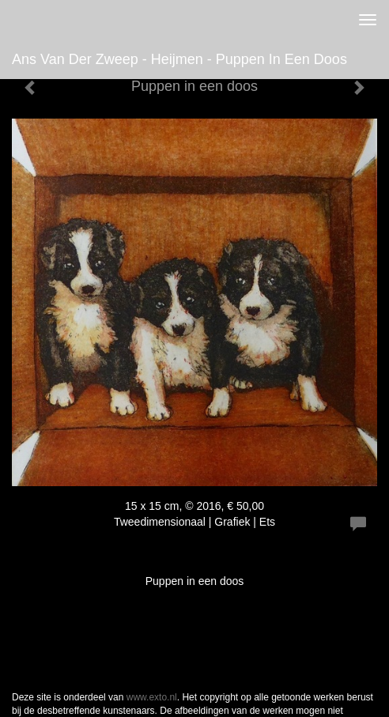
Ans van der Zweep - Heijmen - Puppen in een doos (179, 59)
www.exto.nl (152, 697)
